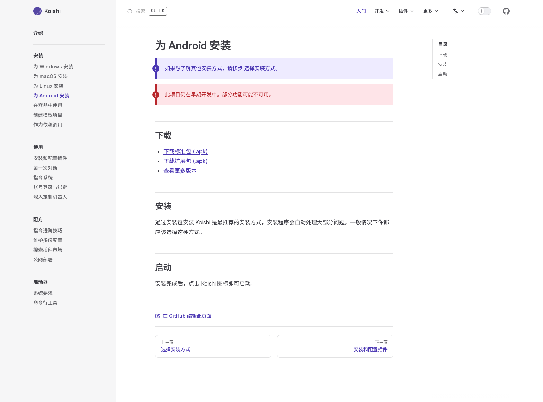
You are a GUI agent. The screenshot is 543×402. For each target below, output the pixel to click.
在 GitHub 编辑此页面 (183, 316)
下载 (442, 54)
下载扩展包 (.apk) (185, 161)
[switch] (484, 11)
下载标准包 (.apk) (185, 151)
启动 (442, 74)
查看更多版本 (180, 170)
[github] (506, 11)
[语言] (459, 11)
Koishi (47, 11)
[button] (69, 147)
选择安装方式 (259, 68)
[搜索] (147, 11)
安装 (442, 64)
